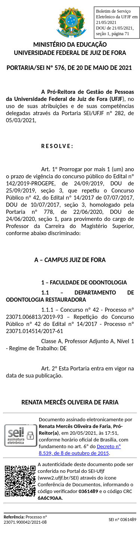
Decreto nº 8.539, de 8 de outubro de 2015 (80, 449)
